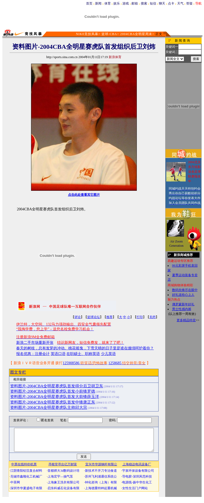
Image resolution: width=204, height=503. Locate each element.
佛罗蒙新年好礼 (183, 304)
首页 (89, 3)
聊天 (162, 3)
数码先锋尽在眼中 (185, 290)
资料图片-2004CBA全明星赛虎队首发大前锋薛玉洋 (54, 396)
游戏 (125, 3)
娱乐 (116, 3)
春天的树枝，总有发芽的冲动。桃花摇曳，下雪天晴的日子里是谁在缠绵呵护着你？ (85, 348)
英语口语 (58, 354)
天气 (180, 3)
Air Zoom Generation (176, 244)
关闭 (152, 317)
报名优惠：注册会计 (33, 354)
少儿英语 (108, 354)
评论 (77, 317)
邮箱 (134, 3)
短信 (153, 3)
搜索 (144, 3)
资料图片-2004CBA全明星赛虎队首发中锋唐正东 (52, 402)
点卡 (171, 3)
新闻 (98, 3)
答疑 (189, 3)
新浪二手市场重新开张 (34, 343)
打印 (140, 317)
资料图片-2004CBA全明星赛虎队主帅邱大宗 (48, 407)
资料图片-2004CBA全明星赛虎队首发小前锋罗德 (52, 391)
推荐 (109, 317)
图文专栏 (18, 372)
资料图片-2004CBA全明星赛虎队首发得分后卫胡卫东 (56, 386)
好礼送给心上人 (183, 295)
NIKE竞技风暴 (87, 34)
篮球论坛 (93, 317)
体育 (107, 3)
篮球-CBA (109, 34)
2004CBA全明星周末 (136, 34)
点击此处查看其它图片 (84, 195)
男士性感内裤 (181, 309)
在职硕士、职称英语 (83, 354)
